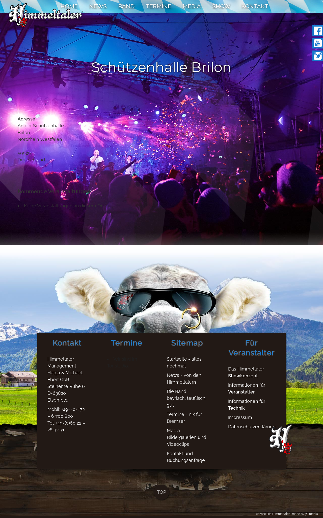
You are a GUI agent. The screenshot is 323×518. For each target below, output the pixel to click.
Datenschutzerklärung (252, 429)
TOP (161, 494)
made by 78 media (305, 514)
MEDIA (192, 6)
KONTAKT (254, 6)
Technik (236, 410)
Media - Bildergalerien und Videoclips (186, 439)
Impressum (240, 420)
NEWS (98, 6)
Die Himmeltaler (278, 514)
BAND (126, 6)
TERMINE (158, 6)
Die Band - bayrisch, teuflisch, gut (186, 400)
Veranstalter (241, 394)
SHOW (221, 6)
